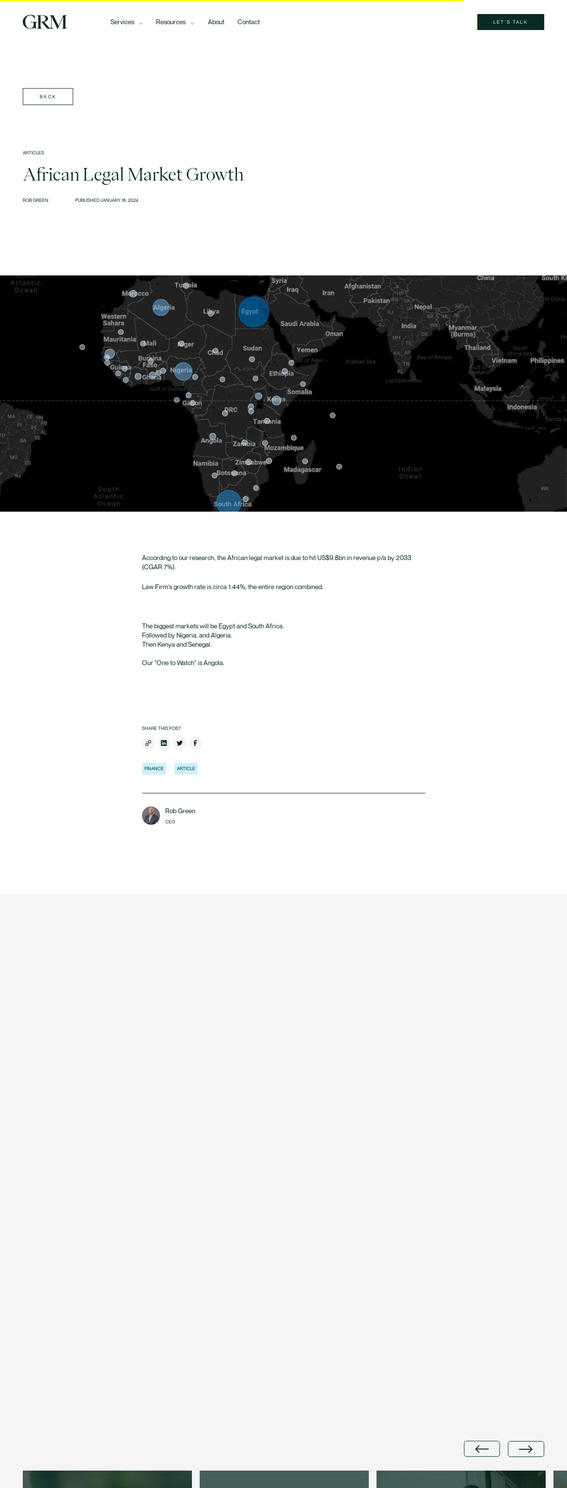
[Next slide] (526, 1449)
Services (122, 22)
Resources (171, 22)
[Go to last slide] (482, 1449)
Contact (248, 22)
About (216, 22)
